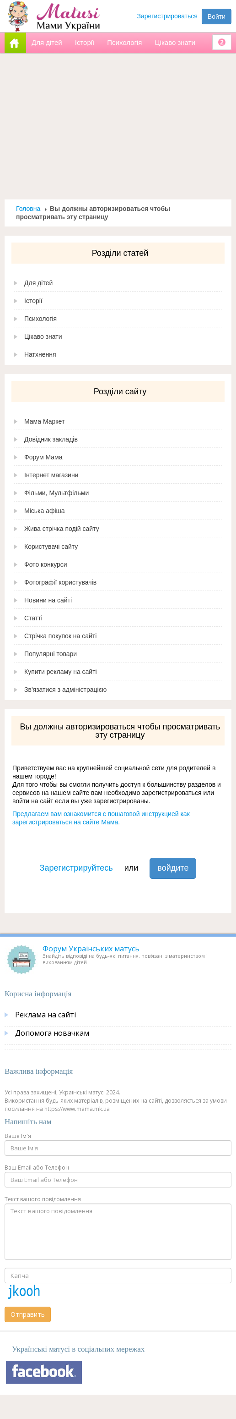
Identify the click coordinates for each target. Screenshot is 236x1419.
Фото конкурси (45, 564)
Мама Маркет (44, 421)
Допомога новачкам (52, 1033)
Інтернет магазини (51, 475)
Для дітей (38, 283)
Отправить (28, 1314)
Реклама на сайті (45, 1014)
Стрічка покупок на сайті (60, 636)
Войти (216, 16)
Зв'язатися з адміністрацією (65, 689)
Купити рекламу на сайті (60, 671)
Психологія (40, 318)
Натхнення (40, 354)
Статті (33, 618)
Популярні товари (50, 653)
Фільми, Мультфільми (56, 493)
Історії (33, 300)
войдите (172, 867)
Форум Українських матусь (91, 949)
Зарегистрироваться (167, 16)
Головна (28, 208)
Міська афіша (44, 510)
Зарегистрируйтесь (76, 868)
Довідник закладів (51, 439)
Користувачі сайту (51, 546)
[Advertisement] (118, 126)
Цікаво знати (43, 336)
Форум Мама (43, 457)
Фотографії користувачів (60, 582)
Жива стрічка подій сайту (61, 528)
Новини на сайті (48, 600)
